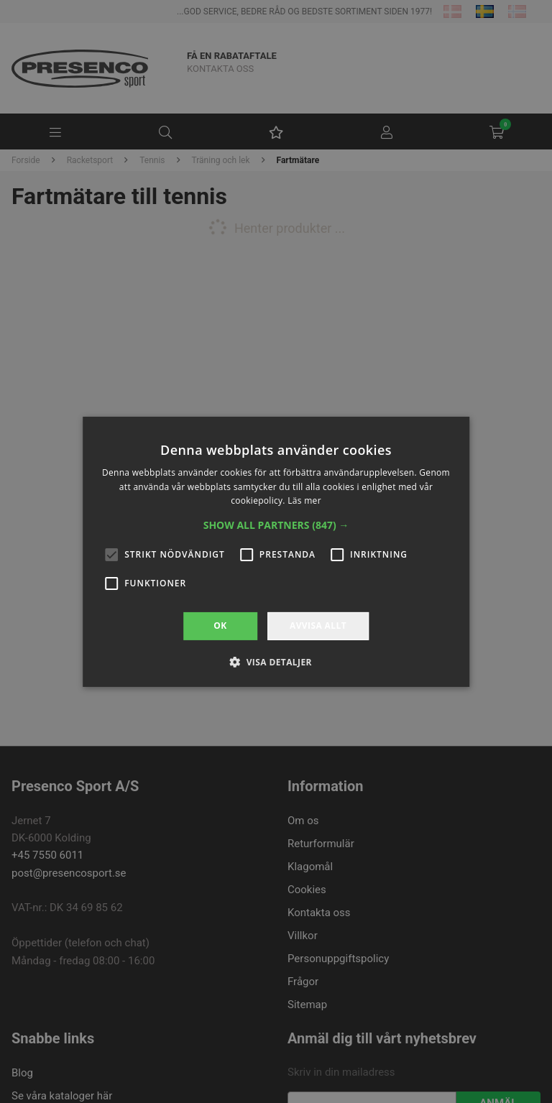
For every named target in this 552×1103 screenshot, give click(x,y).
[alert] (276, 551)
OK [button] (219, 625)
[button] (276, 525)
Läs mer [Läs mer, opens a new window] (304, 500)
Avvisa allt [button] (318, 625)
